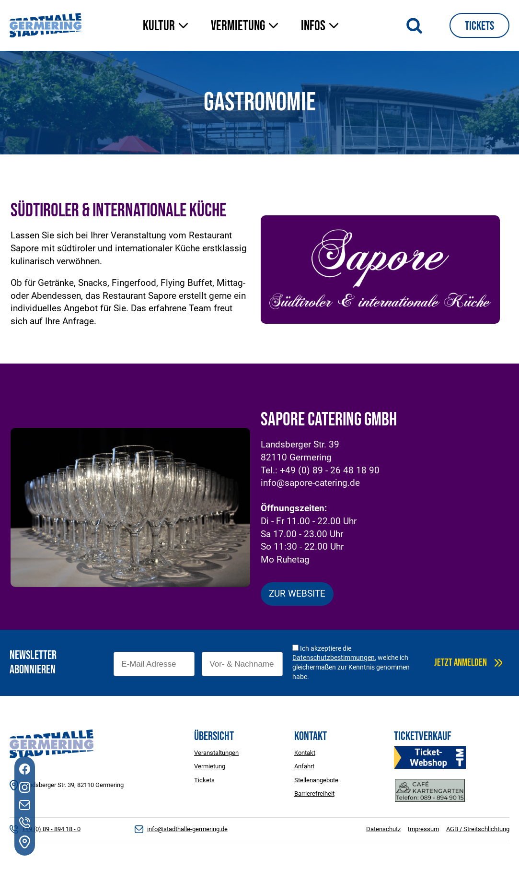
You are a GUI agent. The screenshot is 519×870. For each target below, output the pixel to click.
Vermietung (209, 766)
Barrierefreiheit (314, 793)
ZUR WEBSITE (297, 593)
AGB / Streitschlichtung (477, 829)
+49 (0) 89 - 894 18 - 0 (51, 829)
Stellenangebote (316, 780)
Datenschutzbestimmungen (333, 657)
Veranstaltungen (216, 752)
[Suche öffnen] (414, 25)
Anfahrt (304, 766)
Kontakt (304, 752)
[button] (167, 26)
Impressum (423, 829)
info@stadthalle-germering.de (187, 829)
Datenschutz (383, 829)
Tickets (479, 26)
